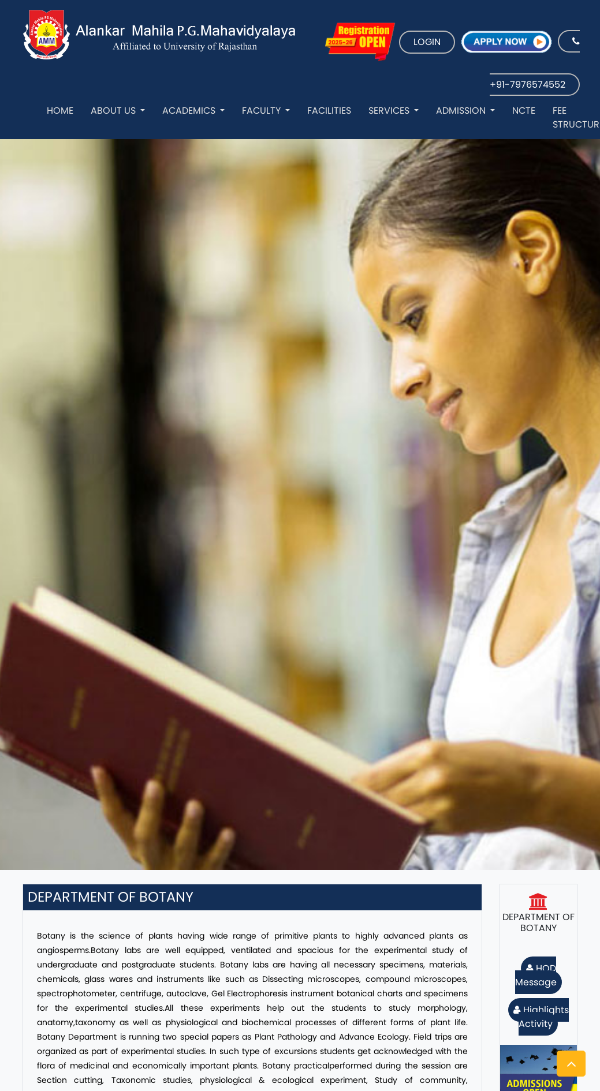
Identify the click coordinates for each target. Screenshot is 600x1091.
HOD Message (536, 975)
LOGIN (427, 41)
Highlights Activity (541, 1016)
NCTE (523, 110)
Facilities (329, 110)
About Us (114, 110)
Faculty (262, 110)
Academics (190, 110)
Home (60, 110)
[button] (571, 1064)
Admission (462, 110)
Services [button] (390, 110)
